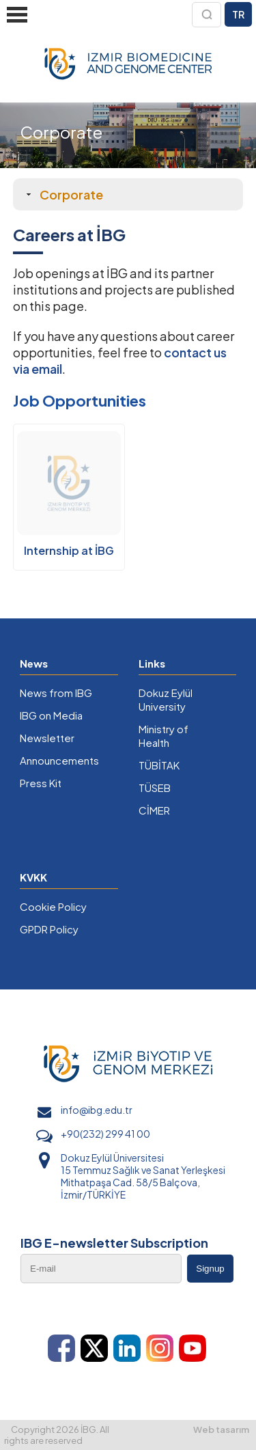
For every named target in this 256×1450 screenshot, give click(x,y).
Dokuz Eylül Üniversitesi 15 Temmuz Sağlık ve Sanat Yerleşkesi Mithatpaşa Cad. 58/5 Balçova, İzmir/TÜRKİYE (143, 1176)
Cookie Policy (53, 906)
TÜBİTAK (159, 764)
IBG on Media (51, 715)
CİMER (154, 810)
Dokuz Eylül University (166, 699)
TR (238, 14)
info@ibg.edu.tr (96, 1110)
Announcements (59, 760)
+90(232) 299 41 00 (105, 1133)
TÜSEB (155, 787)
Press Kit (40, 782)
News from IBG (56, 692)
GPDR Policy (49, 928)
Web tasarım (221, 1429)
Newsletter (47, 737)
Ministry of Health (163, 735)
